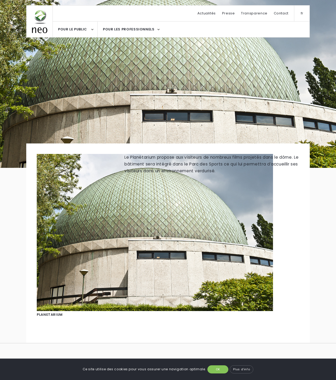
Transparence (254, 13)
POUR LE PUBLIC (72, 29)
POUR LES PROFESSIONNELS (129, 29)
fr (302, 13)
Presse (228, 13)
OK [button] (218, 369)
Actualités (206, 13)
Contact (281, 13)
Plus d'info (241, 369)
